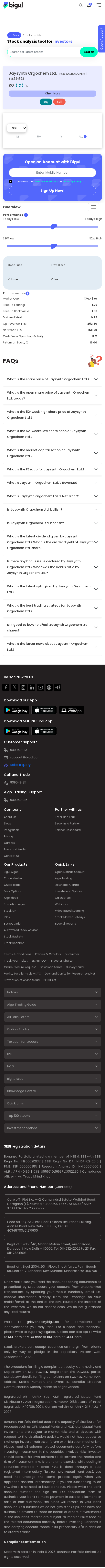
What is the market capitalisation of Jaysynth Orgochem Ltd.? (43, 453)
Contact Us (11, 856)
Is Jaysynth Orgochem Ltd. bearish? (35, 523)
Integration (11, 830)
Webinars (61, 904)
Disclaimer (72, 954)
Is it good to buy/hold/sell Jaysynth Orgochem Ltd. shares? (47, 627)
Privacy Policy (72, 181)
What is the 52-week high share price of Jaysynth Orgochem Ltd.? (46, 414)
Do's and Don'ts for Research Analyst (70, 974)
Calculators (63, 898)
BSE (50, 1337)
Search (88, 52)
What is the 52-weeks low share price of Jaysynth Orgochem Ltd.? (46, 434)
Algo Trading (63, 878)
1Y (61, 137)
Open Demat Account (70, 872)
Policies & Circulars (48, 954)
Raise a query (20, 765)
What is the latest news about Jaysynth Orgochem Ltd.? (47, 646)
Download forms (51, 967)
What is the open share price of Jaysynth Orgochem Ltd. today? (48, 395)
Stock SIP (10, 911)
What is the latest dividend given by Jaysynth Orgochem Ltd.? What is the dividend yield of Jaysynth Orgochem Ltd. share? (50, 542)
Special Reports (65, 924)
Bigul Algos (11, 872)
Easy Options (13, 891)
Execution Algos (14, 904)
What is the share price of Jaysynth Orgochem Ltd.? (48, 379)
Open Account (101, 39)
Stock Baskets (13, 936)
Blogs (7, 823)
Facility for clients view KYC (22, 974)
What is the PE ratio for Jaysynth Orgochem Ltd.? (46, 469)
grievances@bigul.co (43, 1322)
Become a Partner (67, 823)
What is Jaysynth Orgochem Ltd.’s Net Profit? (43, 496)
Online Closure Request (20, 967)
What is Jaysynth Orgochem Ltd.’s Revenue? (42, 482)
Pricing (8, 836)
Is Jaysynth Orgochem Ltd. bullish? (34, 509)
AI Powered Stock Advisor (21, 930)
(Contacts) (63, 1187)
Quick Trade (12, 885)
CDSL (70, 1337)
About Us (10, 817)
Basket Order (13, 924)
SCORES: (42, 1372)
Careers (9, 843)
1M (17, 137)
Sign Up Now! (52, 190)
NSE (11, 1337)
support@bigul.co (23, 757)
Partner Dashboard (68, 830)
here (18, 1337)
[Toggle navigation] (93, 207)
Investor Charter (62, 961)
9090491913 (18, 750)
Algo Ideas (11, 898)
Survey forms (75, 967)
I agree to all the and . (48, 181)
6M (39, 137)
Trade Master (13, 878)
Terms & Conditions (45, 181)
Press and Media (15, 849)
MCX (30, 1337)
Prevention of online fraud (22, 980)
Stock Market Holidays (70, 917)
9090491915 (18, 800)
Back (14, 35)
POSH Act (50, 980)
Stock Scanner (14, 943)
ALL (83, 137)
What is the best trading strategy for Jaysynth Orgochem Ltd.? (44, 608)
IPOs (7, 917)
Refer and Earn (65, 817)
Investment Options (68, 891)
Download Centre (67, 885)
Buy (46, 102)
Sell (59, 102)
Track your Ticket (16, 961)
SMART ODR (39, 961)
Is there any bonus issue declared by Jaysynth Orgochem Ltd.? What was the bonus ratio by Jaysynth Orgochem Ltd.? (44, 567)
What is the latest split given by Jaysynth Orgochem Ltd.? (48, 589)
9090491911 (18, 782)
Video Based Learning (69, 911)
